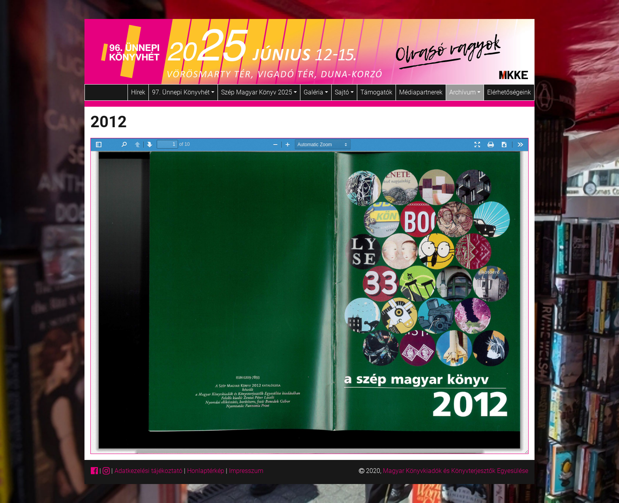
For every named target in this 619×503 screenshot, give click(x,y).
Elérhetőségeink (509, 92)
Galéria (316, 92)
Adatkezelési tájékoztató (148, 471)
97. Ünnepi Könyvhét (183, 92)
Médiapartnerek (421, 92)
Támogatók (376, 92)
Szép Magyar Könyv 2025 (259, 92)
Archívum (464, 92)
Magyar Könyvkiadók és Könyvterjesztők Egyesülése (455, 471)
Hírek (138, 92)
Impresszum (246, 471)
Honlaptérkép (206, 471)
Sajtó (344, 92)
